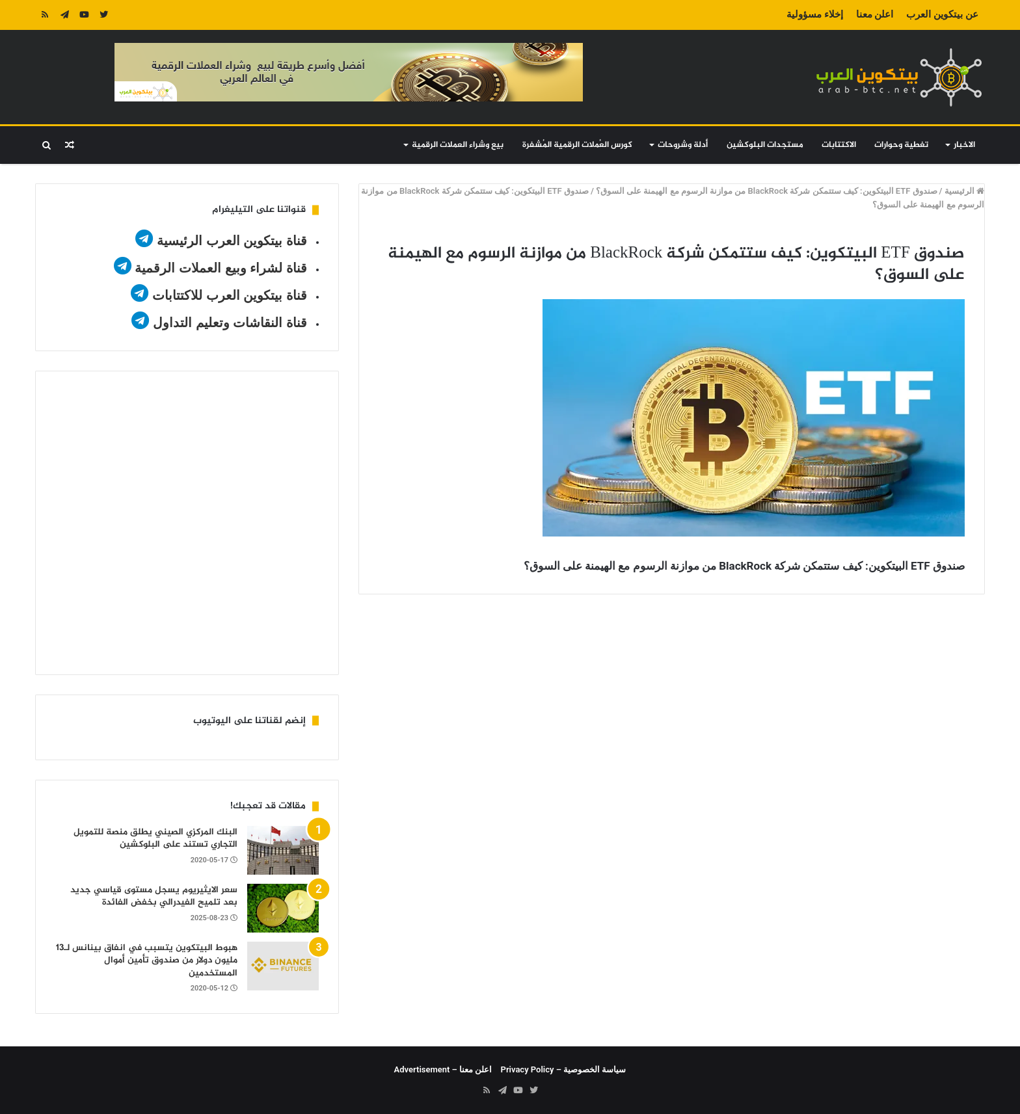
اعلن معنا (875, 14)
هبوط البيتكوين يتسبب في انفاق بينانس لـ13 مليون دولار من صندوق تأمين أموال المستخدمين (146, 960)
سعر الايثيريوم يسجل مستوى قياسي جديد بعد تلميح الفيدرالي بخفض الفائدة (153, 896)
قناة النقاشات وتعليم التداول (230, 322)
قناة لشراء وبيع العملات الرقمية (220, 268)
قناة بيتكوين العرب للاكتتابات (227, 295)
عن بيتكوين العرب (942, 14)
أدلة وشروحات (683, 145)
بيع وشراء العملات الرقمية (457, 145)
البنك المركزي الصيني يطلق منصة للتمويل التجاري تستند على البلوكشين (155, 839)
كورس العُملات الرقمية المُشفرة (577, 145)
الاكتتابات (839, 145)
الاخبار (964, 145)
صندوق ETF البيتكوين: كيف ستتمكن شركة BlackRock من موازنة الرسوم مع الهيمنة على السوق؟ (766, 191)
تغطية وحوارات (901, 145)
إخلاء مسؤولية (814, 14)
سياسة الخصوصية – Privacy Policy (563, 1069)
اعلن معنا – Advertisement (443, 1069)
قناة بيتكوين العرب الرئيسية (232, 240)
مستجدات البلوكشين (765, 145)
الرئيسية (964, 191)
